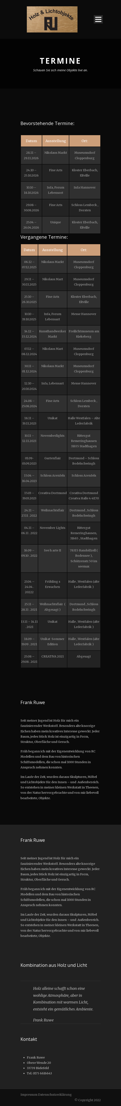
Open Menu (98, 19)
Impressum (28, 1095)
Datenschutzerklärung (55, 1095)
